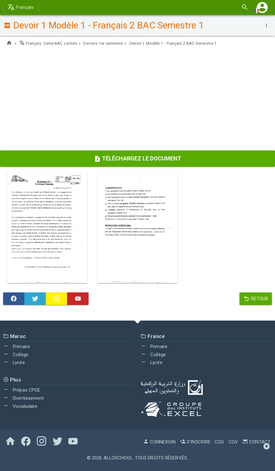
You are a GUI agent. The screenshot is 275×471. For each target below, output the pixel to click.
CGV (233, 442)
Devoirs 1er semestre (108, 43)
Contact (256, 442)
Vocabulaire (20, 406)
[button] (262, 7)
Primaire (16, 346)
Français (20, 7)
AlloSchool (118, 458)
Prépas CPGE (21, 390)
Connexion (159, 442)
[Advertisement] (137, 100)
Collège (15, 354)
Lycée (14, 362)
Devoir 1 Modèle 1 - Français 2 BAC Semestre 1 (183, 43)
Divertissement (23, 398)
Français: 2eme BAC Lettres (50, 43)
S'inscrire (195, 442)
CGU (219, 442)
